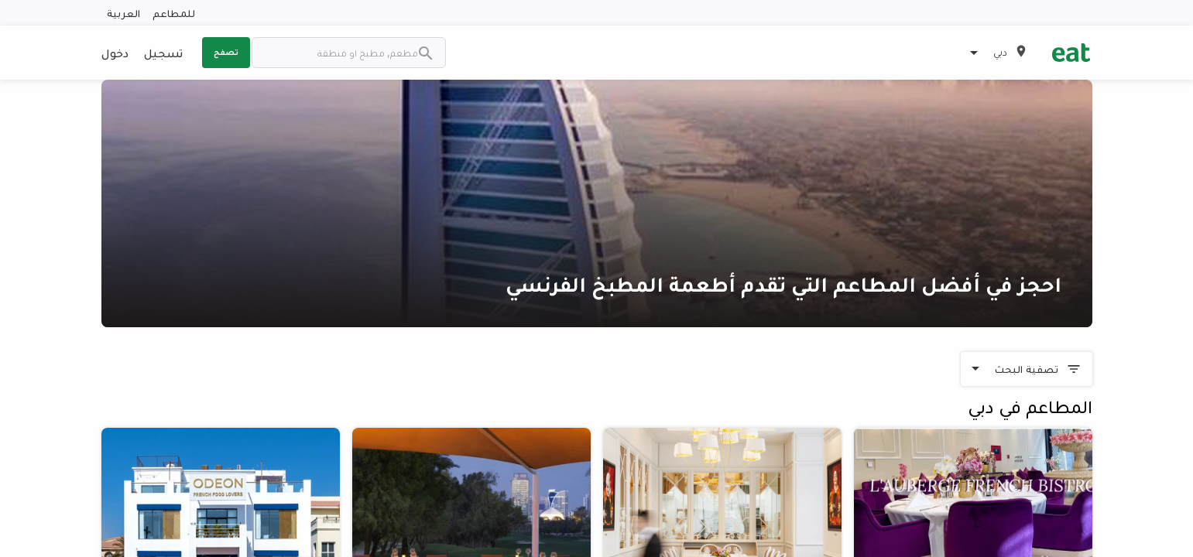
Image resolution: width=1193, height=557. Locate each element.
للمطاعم (174, 12)
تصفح (226, 51)
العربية (123, 12)
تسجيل (163, 52)
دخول (115, 52)
